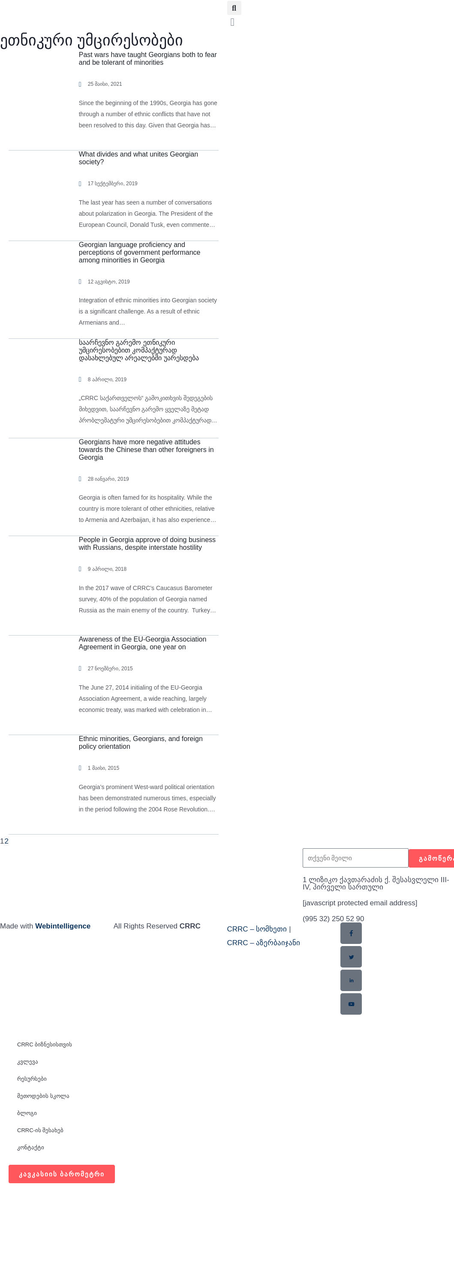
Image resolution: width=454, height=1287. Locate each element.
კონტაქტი (30, 1147)
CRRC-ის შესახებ (40, 1130)
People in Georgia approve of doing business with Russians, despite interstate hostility (147, 543)
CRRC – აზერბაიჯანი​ (264, 943)
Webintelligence (62, 926)
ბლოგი (27, 1113)
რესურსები (32, 1079)
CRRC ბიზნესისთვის (44, 1044)
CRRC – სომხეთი (257, 929)
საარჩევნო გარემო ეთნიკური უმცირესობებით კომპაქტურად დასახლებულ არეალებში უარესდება (139, 350)
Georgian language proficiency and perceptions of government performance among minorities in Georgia (140, 252)
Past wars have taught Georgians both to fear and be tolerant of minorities (148, 58)
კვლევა (27, 1061)
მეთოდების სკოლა (43, 1096)
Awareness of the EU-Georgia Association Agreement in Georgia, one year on (143, 643)
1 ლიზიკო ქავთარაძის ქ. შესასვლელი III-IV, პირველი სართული (376, 883)
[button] (234, 8)
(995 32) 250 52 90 (333, 919)
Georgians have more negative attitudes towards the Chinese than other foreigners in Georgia (146, 449)
